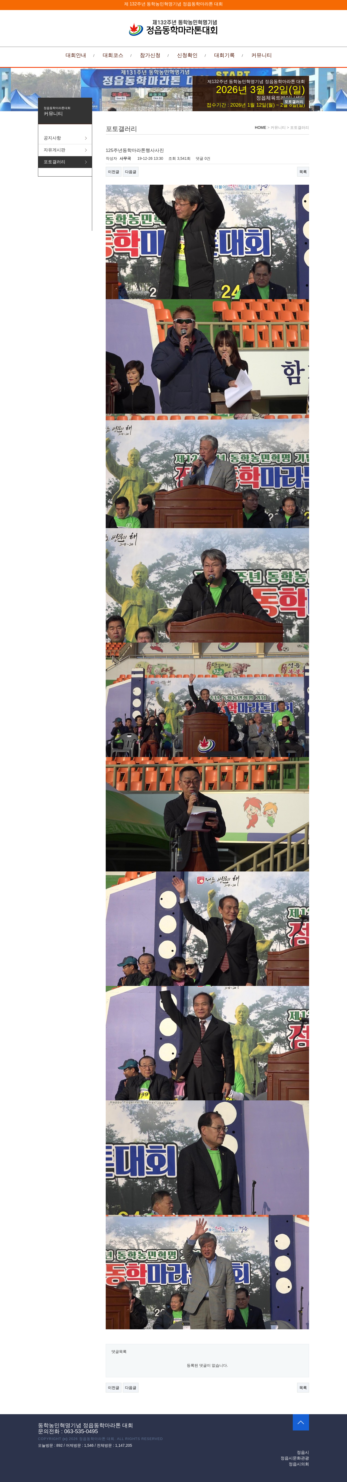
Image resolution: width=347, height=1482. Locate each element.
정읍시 (303, 1452)
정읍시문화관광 (295, 1458)
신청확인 (187, 55)
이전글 (113, 172)
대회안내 (76, 55)
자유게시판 (54, 150)
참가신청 (150, 55)
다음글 (130, 172)
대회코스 (113, 55)
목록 (303, 172)
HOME (260, 127)
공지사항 (52, 138)
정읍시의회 (299, 1464)
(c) (65, 1439)
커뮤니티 (261, 55)
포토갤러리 (54, 161)
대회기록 (224, 55)
